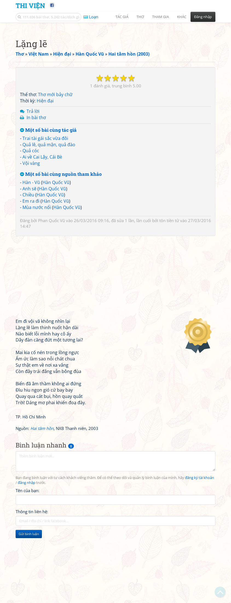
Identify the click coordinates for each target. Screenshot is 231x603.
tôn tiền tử (169, 297)
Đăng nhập (203, 16)
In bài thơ (36, 194)
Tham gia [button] (160, 16)
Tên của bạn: (27, 567)
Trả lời (33, 188)
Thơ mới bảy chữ (55, 171)
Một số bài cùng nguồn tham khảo (61, 251)
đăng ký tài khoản (199, 554)
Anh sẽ (29, 265)
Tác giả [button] (122, 16)
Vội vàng (31, 240)
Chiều (28, 271)
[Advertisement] (115, 64)
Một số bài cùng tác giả (48, 206)
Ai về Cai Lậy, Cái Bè (42, 234)
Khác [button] (181, 16)
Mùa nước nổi (36, 284)
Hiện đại (45, 177)
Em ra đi (30, 278)
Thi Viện (30, 5)
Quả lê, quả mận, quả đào (48, 221)
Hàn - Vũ (31, 259)
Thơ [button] (140, 16)
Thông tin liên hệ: (32, 588)
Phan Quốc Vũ (51, 297)
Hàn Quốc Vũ (56, 259)
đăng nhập (26, 559)
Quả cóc (30, 227)
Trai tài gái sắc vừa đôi (45, 215)
